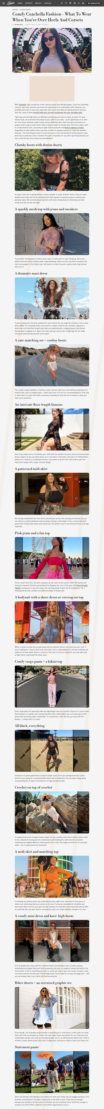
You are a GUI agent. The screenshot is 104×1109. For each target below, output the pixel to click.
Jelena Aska (18, 24)
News (20, 3)
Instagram (88, 71)
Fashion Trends (25, 9)
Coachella (22, 104)
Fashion (47, 3)
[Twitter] (79, 4)
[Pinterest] (66, 4)
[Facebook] (62, 4)
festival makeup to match (74, 127)
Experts (28, 3)
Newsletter (94, 3)
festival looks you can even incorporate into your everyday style (57, 112)
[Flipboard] (70, 4)
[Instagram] (75, 4)
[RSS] (83, 4)
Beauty (38, 3)
